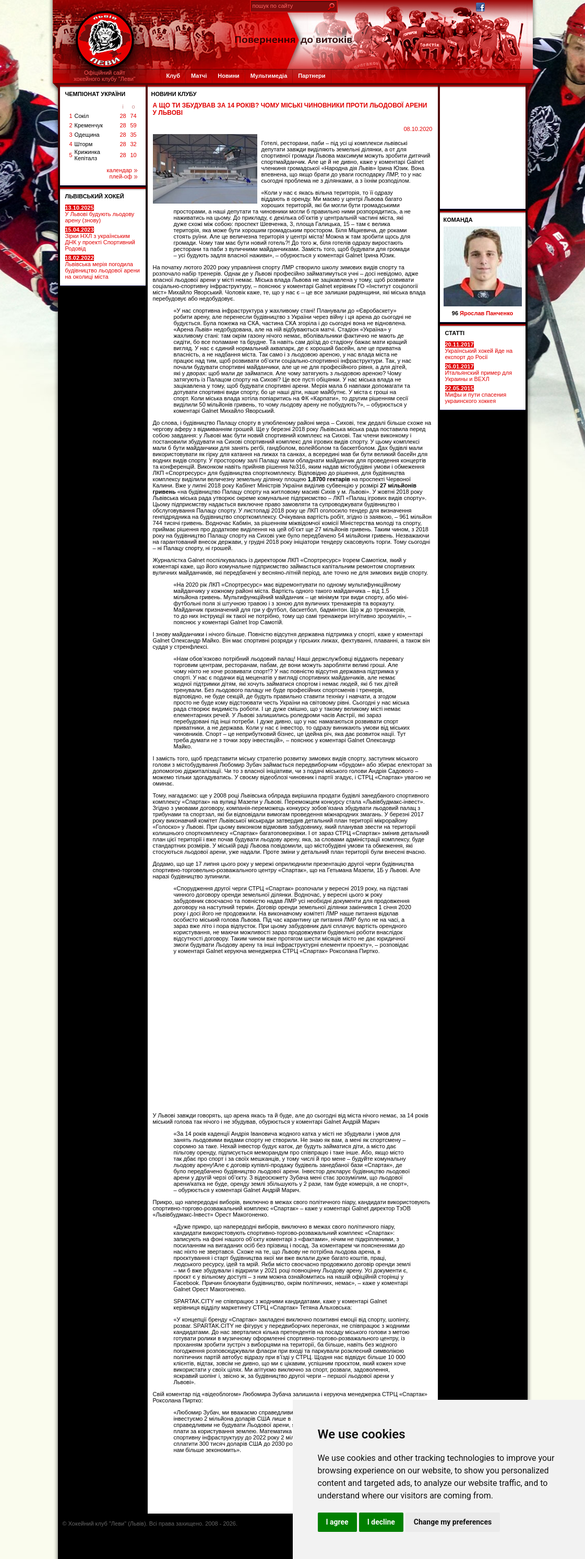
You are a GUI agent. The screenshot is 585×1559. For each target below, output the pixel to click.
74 (133, 116)
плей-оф (123, 176)
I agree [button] (337, 1522)
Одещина (87, 135)
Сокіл (82, 116)
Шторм (84, 144)
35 (133, 135)
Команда (458, 220)
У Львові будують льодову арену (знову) (100, 214)
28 (123, 116)
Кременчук (89, 125)
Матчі (199, 76)
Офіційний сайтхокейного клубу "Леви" (105, 75)
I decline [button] (381, 1522)
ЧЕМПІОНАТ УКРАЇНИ (95, 94)
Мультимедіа (268, 76)
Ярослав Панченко (486, 313)
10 (133, 155)
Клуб (173, 76)
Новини (229, 76)
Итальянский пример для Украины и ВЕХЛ (478, 372)
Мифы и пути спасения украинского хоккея (476, 394)
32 (133, 144)
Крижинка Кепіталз (87, 155)
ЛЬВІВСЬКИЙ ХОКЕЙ (94, 196)
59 (133, 125)
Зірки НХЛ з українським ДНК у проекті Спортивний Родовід (100, 239)
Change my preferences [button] (453, 1522)
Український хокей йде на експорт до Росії (479, 350)
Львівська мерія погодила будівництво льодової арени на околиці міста (102, 267)
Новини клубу (174, 94)
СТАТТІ (455, 333)
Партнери (311, 76)
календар (122, 170)
